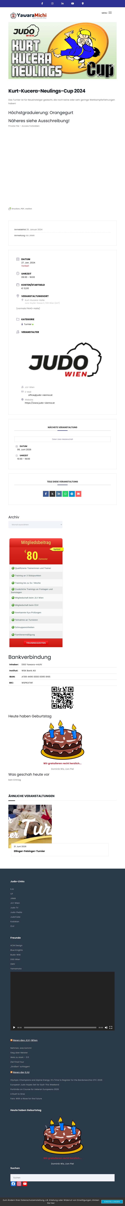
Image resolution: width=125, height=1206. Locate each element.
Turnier (27, 324)
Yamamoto (16, 968)
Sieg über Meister (19, 1052)
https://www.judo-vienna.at (40, 402)
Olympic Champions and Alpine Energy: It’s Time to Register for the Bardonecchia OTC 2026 (56, 1080)
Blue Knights (16, 950)
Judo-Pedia (16, 912)
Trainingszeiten (36, 643)
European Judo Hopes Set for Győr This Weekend (34, 1084)
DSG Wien (15, 959)
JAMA (13, 898)
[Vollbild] (110, 1027)
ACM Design (16, 945)
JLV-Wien (15, 903)
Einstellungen (112, 1202)
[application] (62, 1001)
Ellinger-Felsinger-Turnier (29, 851)
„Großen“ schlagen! (20, 1066)
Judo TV (14, 907)
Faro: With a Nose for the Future (26, 1098)
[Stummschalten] (106, 1027)
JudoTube (15, 917)
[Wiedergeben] (14, 1027)
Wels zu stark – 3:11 (19, 1057)
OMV (12, 964)
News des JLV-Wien (25, 1040)
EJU (12, 889)
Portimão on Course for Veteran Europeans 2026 (34, 1089)
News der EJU (21, 1072)
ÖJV (12, 926)
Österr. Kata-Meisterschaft (62, 439)
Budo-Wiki (15, 954)
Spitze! (57, 549)
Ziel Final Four (17, 1062)
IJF (11, 893)
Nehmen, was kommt (21, 1048)
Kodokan (14, 921)
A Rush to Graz (17, 1094)
